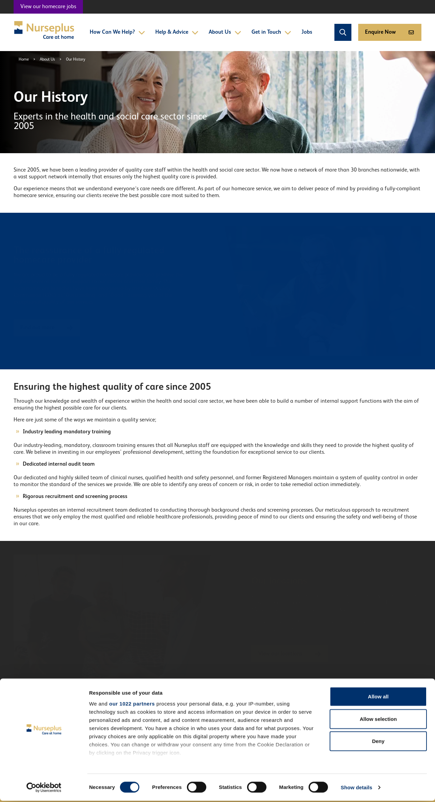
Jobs (306, 32)
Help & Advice (176, 32)
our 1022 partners (132, 705)
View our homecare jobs (48, 7)
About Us (225, 32)
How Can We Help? (117, 32)
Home (24, 60)
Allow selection (378, 720)
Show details (356, 788)
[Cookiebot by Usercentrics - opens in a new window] (44, 789)
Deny (378, 742)
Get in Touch (271, 32)
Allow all (378, 698)
